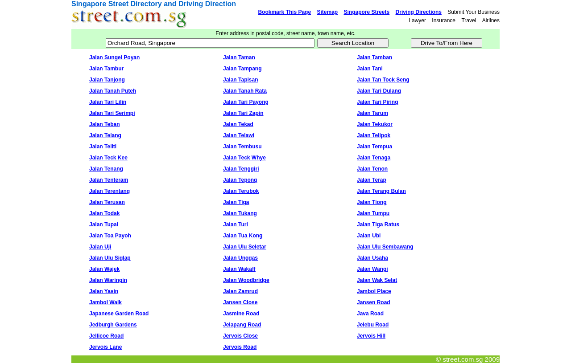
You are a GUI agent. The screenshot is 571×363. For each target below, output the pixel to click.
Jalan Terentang (109, 191)
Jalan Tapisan (240, 80)
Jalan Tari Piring (377, 102)
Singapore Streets (367, 12)
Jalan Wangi (372, 269)
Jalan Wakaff (239, 269)
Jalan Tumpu (373, 213)
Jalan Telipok (373, 135)
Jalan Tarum (372, 113)
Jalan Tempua (374, 146)
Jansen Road (373, 302)
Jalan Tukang (240, 213)
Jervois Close (240, 336)
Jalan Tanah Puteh (112, 91)
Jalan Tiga (236, 202)
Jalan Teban (104, 124)
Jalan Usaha (372, 258)
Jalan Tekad (238, 124)
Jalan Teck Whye (244, 158)
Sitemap (327, 12)
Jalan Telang (105, 135)
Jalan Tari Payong (246, 102)
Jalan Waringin (108, 280)
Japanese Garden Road (119, 313)
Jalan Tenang (106, 169)
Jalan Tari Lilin (107, 102)
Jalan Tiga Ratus (378, 224)
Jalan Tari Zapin (243, 113)
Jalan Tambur (106, 68)
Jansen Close (240, 302)
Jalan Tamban (374, 57)
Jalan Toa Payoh (110, 235)
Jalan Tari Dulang (379, 91)
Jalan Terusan (107, 202)
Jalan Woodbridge (246, 280)
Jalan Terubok (241, 191)
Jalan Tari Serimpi (112, 113)
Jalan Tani (370, 68)
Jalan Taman (239, 57)
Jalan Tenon (372, 169)
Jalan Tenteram (108, 180)
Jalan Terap (371, 180)
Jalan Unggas (240, 258)
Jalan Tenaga (373, 158)
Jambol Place (374, 291)
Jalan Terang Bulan (381, 191)
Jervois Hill (371, 336)
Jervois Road (240, 347)
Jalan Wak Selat (377, 280)
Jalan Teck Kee (108, 158)
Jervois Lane (105, 347)
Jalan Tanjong (107, 80)
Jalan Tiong (371, 202)
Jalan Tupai (103, 224)
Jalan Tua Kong (242, 235)
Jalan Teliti (102, 146)
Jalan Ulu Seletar (244, 247)
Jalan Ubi (369, 235)
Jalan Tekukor (375, 124)
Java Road (370, 313)
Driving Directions (419, 12)
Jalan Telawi (238, 135)
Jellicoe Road (106, 336)
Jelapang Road (242, 325)
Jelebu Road (373, 325)
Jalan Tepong (240, 180)
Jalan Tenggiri (241, 169)
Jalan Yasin (103, 291)
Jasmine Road (241, 313)
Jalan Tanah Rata (245, 91)
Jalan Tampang (242, 68)
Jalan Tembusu (242, 146)
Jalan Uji (100, 247)
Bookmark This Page (284, 12)
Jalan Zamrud (240, 291)
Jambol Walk (105, 302)
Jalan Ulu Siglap (110, 258)
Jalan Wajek (104, 269)
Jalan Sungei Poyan (114, 57)
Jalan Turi (235, 224)
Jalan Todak (104, 213)
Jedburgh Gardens (113, 325)
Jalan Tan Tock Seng (383, 80)
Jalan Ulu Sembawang (385, 247)
